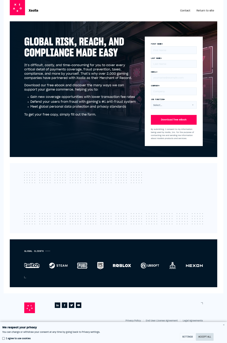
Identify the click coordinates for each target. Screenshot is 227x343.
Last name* (156, 58)
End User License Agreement (162, 321)
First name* (157, 44)
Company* (155, 85)
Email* (154, 72)
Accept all (204, 337)
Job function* (158, 99)
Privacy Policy (133, 321)
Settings (187, 337)
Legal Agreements (193, 321)
